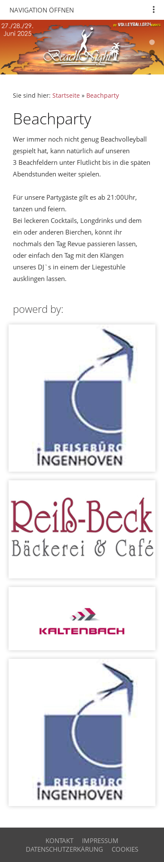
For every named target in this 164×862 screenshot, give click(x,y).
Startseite (66, 95)
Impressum (100, 840)
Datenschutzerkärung (64, 849)
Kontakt (59, 840)
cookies (125, 849)
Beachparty (102, 95)
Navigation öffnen (41, 10)
